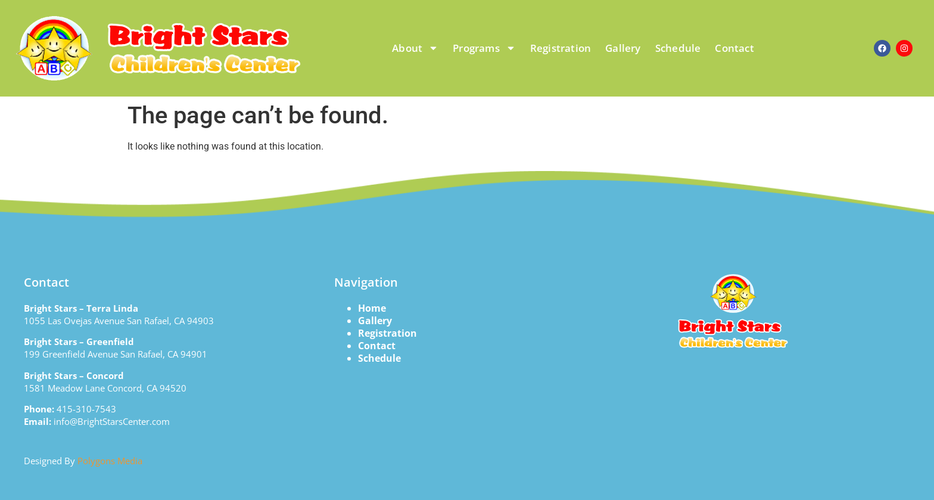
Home (372, 308)
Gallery (622, 48)
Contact (734, 48)
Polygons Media (109, 461)
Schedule (678, 48)
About (415, 48)
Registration (560, 48)
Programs (484, 48)
